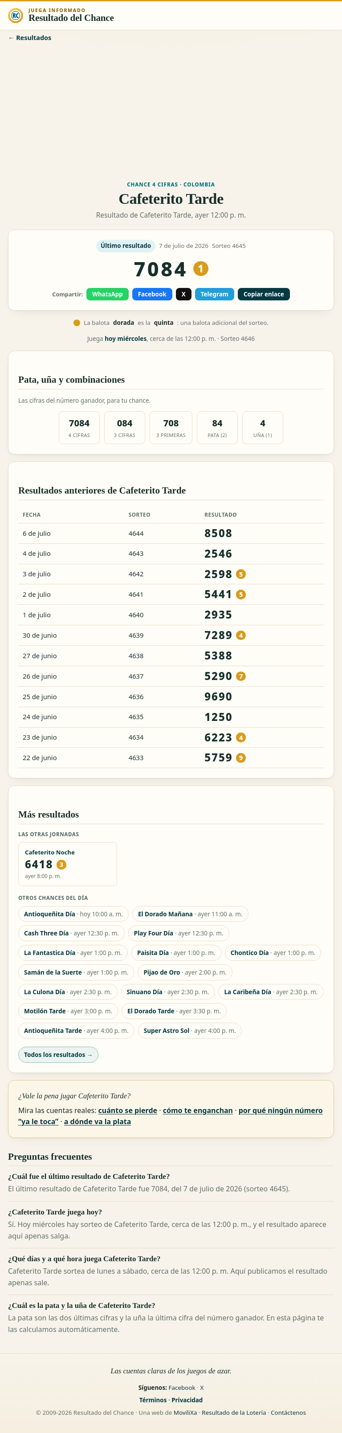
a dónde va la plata (97, 1121)
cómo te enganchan (198, 1110)
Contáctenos (288, 1413)
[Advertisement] (171, 110)
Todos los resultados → (58, 1054)
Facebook (152, 294)
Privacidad (187, 1400)
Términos (153, 1400)
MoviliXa (185, 1413)
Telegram (214, 294)
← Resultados (29, 37)
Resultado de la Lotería (234, 1413)
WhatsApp (107, 294)
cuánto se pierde (127, 1110)
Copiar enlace (264, 294)
